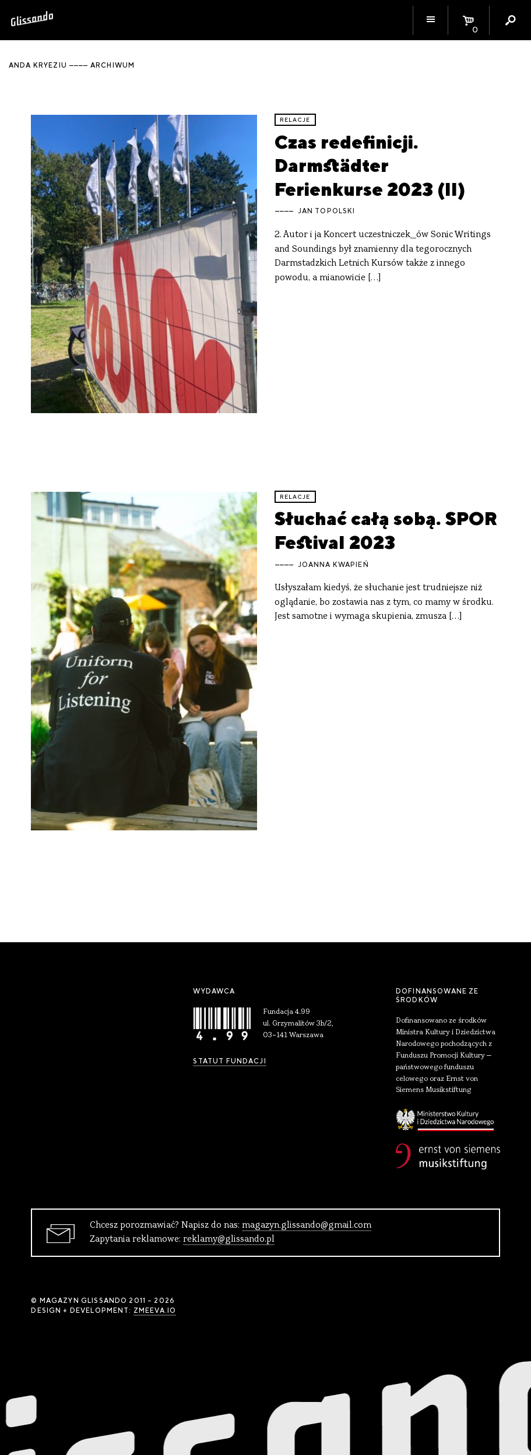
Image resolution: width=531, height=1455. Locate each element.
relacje (295, 120)
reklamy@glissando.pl (229, 1239)
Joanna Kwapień (333, 565)
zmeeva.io (154, 1310)
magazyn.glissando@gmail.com (306, 1225)
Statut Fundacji (229, 1061)
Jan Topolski (327, 211)
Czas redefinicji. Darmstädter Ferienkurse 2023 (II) (370, 165)
